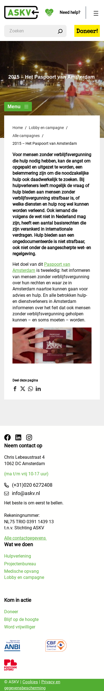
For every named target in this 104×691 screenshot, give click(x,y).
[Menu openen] (96, 12)
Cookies (30, 681)
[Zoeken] (60, 31)
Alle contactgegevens (25, 538)
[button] (15, 388)
